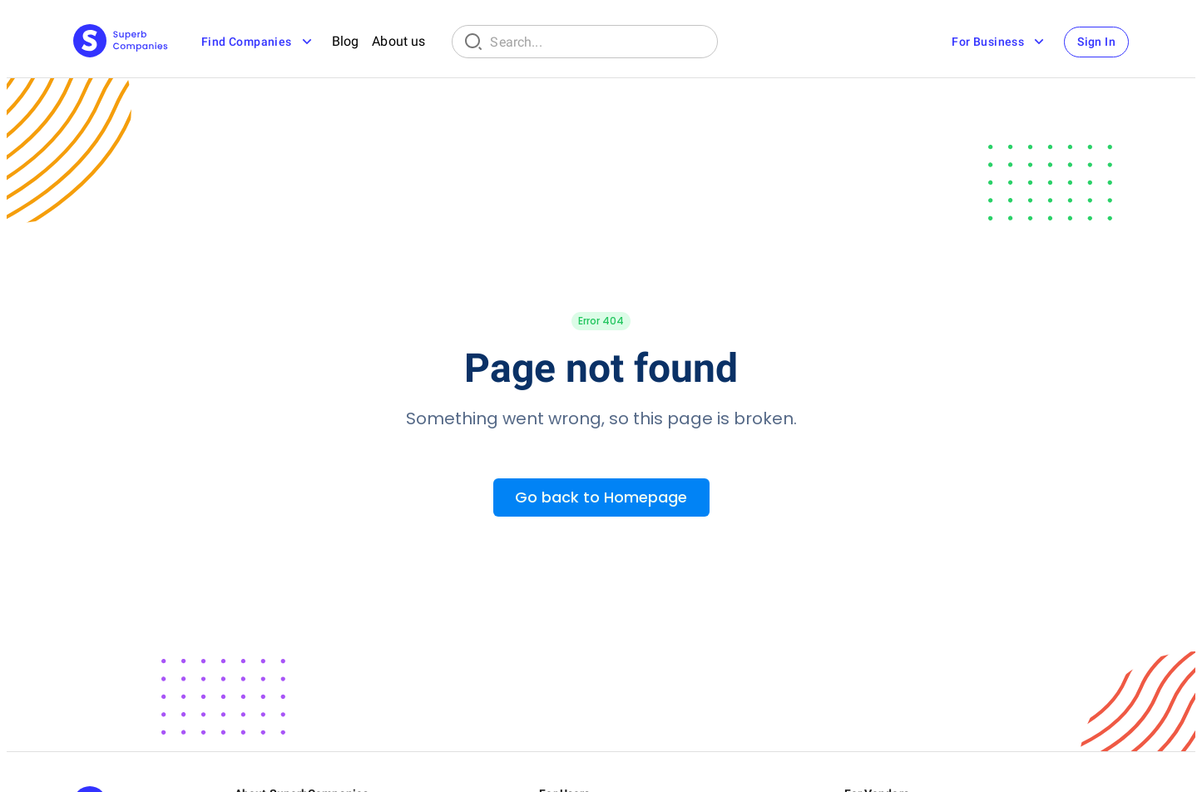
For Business (999, 41)
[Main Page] (120, 42)
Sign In (1096, 41)
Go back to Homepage (601, 497)
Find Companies (258, 41)
